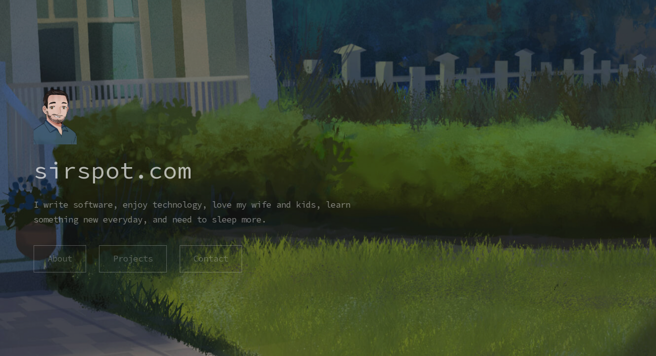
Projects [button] (132, 258)
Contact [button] (210, 258)
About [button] (59, 258)
